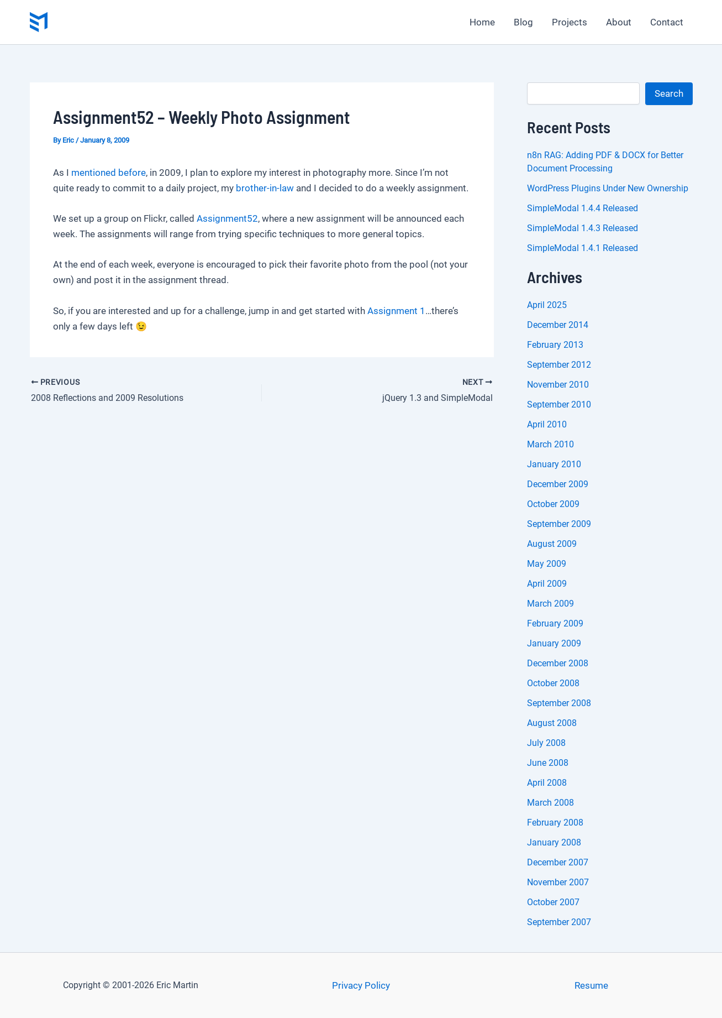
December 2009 (557, 484)
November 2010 (558, 384)
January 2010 (554, 464)
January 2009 (554, 643)
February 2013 (555, 345)
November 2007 (558, 882)
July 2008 (546, 743)
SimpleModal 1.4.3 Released (582, 228)
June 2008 (547, 763)
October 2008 (553, 683)
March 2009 (550, 603)
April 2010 (547, 424)
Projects (569, 22)
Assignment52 (227, 218)
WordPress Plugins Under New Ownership (607, 188)
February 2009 (555, 623)
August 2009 (552, 544)
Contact (666, 22)
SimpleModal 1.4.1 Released (582, 248)
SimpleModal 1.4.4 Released (582, 208)
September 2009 (559, 524)
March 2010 (550, 444)
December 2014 (557, 325)
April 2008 (547, 782)
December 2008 (557, 663)
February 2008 (555, 822)
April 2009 (547, 583)
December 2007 (557, 862)
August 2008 (552, 723)
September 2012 (559, 364)
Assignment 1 (396, 310)
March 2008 (550, 802)
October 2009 (553, 504)
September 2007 (559, 922)
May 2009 (546, 563)
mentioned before (108, 172)
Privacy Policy (361, 985)
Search (669, 93)
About (618, 22)
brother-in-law (265, 188)
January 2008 (554, 842)
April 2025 (547, 305)
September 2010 (559, 404)
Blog (523, 22)
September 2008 (559, 703)
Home (482, 22)
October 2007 (553, 902)
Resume (591, 985)
